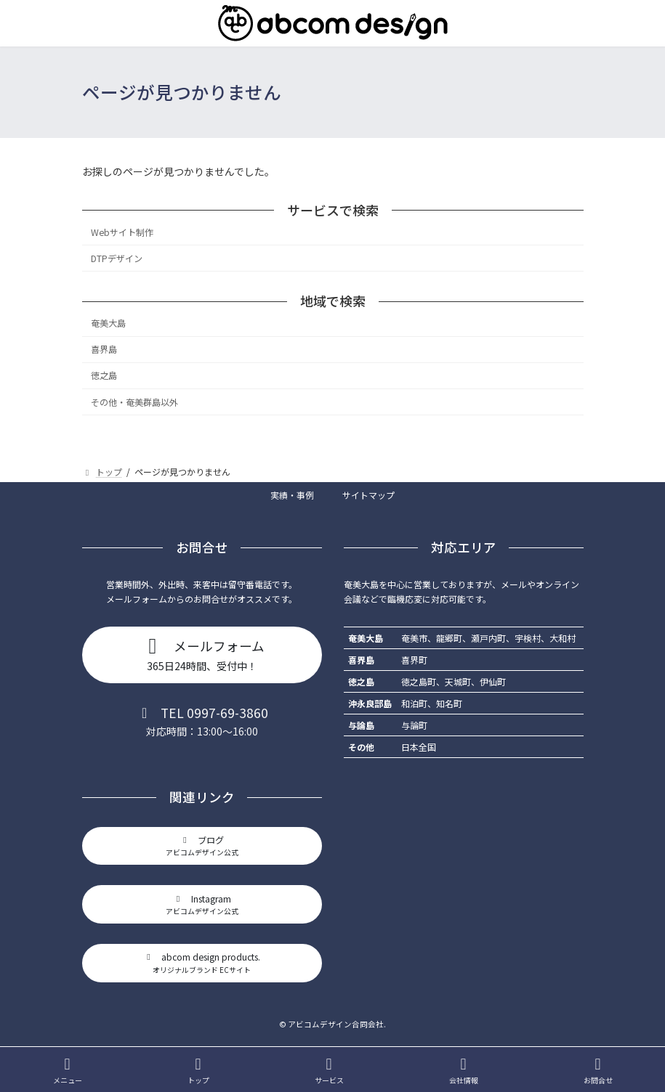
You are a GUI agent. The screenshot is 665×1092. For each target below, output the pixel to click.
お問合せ (598, 1070)
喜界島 (104, 349)
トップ (198, 1070)
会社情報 (463, 1070)
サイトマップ (368, 495)
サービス (329, 1070)
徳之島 (104, 375)
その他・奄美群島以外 (134, 401)
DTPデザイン (116, 258)
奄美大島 (108, 323)
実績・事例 (292, 495)
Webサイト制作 (122, 232)
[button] (202, 655)
